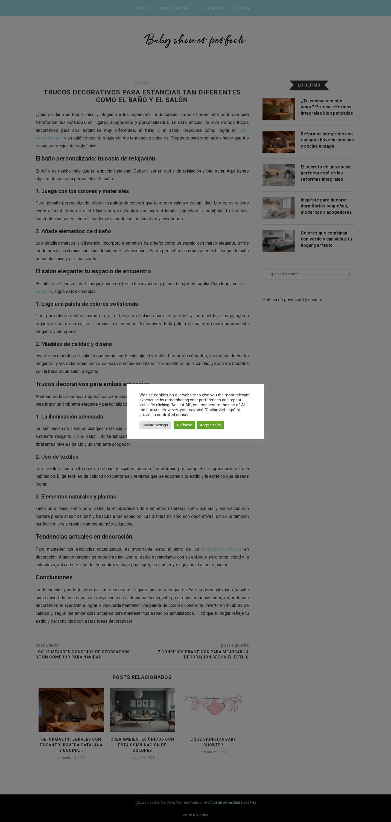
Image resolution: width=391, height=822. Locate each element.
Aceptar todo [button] (210, 425)
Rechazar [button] (184, 425)
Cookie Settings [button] (155, 425)
